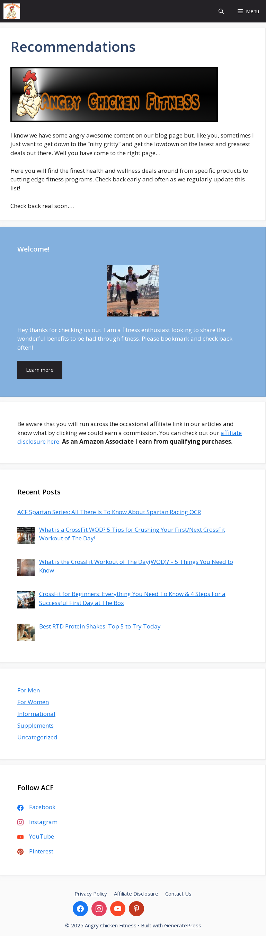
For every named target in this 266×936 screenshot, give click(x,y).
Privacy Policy (90, 893)
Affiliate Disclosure (136, 893)
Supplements (35, 725)
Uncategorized (37, 737)
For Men (28, 690)
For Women (33, 702)
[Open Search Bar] (221, 11)
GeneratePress (182, 925)
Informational (36, 714)
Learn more (40, 369)
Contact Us (178, 893)
